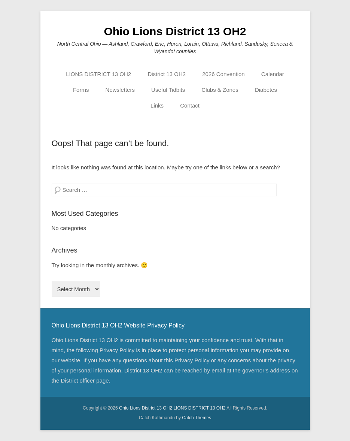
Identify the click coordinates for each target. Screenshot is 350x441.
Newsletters (120, 90)
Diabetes (266, 90)
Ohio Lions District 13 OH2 (175, 31)
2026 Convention (223, 74)
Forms (81, 90)
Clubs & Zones (219, 90)
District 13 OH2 (166, 74)
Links (157, 105)
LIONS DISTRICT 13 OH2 (98, 74)
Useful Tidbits (168, 90)
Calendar (272, 74)
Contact (190, 105)
